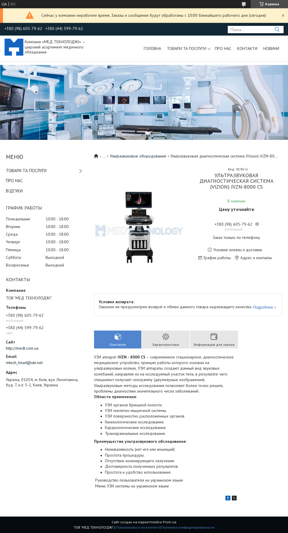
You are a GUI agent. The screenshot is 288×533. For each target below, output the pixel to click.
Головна (152, 48)
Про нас (223, 48)
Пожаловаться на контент (137, 527)
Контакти (247, 48)
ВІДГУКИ (14, 191)
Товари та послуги (186, 48)
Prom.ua (169, 522)
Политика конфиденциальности (188, 527)
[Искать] (277, 29)
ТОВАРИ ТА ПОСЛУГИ (26, 170)
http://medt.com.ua (22, 348)
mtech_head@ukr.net (24, 362)
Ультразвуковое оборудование (138, 156)
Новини (271, 48)
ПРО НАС (14, 180)
